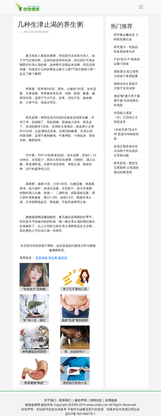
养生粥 (52, 258)
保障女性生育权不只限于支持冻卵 (126, 86)
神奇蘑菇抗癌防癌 (34, 351)
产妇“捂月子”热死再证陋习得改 (127, 61)
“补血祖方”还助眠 (34, 289)
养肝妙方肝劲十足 (75, 383)
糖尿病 (62, 258)
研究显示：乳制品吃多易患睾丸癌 (126, 49)
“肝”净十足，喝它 (34, 320)
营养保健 (41, 258)
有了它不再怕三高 (75, 289)
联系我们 (65, 400)
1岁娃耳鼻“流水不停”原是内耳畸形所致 (126, 134)
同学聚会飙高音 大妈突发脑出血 (126, 37)
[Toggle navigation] (141, 7)
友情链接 (111, 400)
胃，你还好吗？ (74, 351)
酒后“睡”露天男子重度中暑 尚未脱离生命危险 (127, 100)
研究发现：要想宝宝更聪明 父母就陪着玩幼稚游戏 (126, 167)
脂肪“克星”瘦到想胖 (75, 320)
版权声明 (81, 400)
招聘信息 (96, 400)
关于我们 (50, 400)
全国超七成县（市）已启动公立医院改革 (126, 117)
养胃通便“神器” (34, 383)
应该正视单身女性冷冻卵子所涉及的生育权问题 (126, 150)
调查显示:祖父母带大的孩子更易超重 (126, 73)
